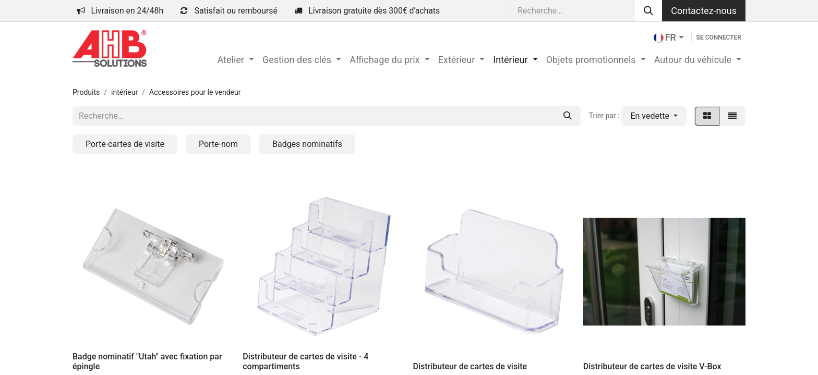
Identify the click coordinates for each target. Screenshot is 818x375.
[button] (654, 116)
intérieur (124, 92)
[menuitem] (235, 59)
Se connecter (718, 37)
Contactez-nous (704, 10)
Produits (86, 92)
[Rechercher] (648, 10)
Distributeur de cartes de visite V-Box (652, 366)
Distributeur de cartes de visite (470, 366)
